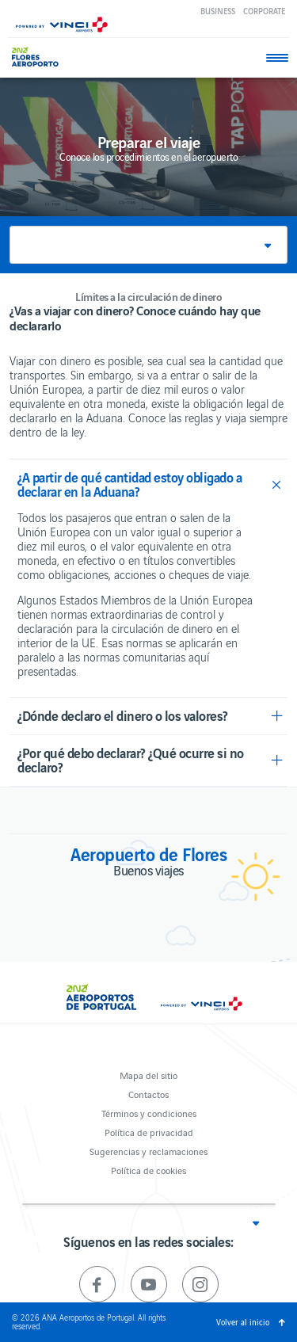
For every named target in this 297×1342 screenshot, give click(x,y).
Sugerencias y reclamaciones (148, 1150)
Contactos (148, 1093)
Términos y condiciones (148, 1112)
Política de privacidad (149, 1131)
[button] (148, 245)
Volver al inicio (242, 1322)
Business (217, 11)
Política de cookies (148, 1169)
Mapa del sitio (148, 1074)
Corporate (264, 11)
